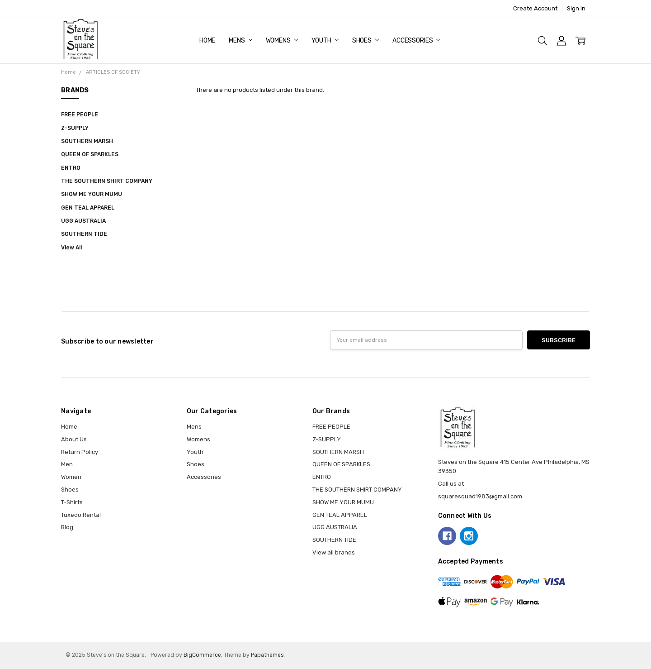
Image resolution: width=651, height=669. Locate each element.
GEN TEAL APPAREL (87, 208)
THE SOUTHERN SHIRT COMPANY (106, 181)
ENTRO (70, 168)
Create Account (535, 8)
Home (207, 40)
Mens (240, 40)
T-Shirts (72, 502)
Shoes (365, 40)
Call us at (451, 483)
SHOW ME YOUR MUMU (91, 194)
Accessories (416, 40)
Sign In (576, 8)
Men (67, 464)
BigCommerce (202, 655)
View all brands (333, 552)
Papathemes (267, 655)
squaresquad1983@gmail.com (480, 496)
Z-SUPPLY (75, 128)
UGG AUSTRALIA (83, 221)
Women (71, 476)
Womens (282, 40)
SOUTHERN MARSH (87, 141)
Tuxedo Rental (81, 514)
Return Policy (79, 452)
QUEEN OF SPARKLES (89, 154)
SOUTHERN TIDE (84, 234)
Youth (325, 40)
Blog (67, 527)
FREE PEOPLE (79, 114)
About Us (74, 439)
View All (71, 247)
